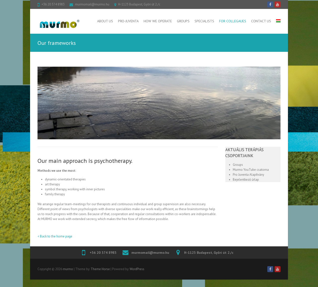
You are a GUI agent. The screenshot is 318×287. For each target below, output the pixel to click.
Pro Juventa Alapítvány (248, 174)
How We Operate (158, 21)
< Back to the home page (55, 236)
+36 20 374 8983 (53, 4)
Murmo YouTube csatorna (251, 170)
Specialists (204, 21)
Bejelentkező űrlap (246, 179)
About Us (105, 21)
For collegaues (232, 21)
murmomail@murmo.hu (92, 4)
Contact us (261, 21)
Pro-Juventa (128, 21)
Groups (183, 21)
